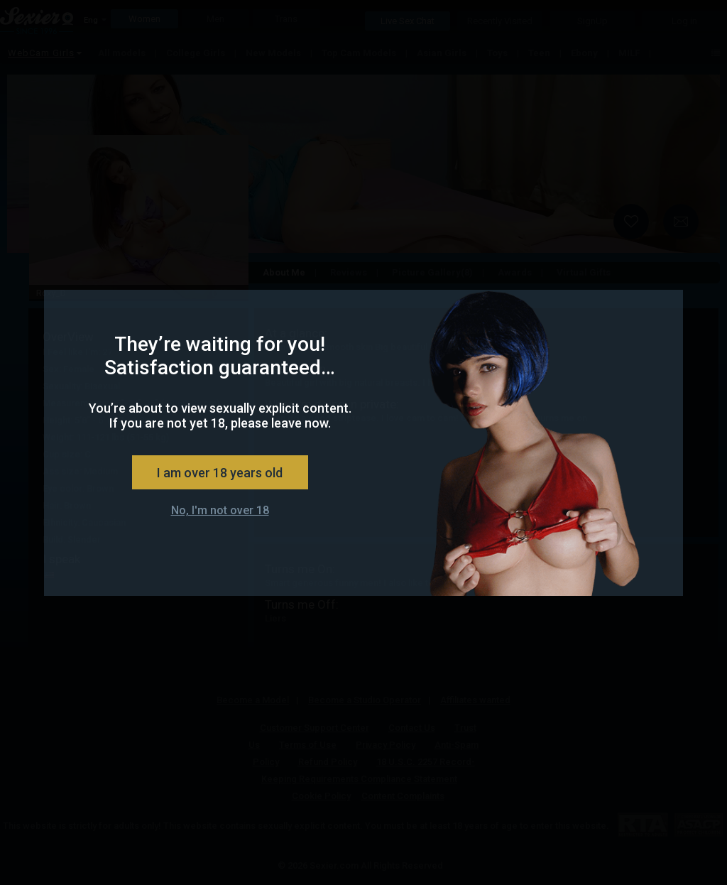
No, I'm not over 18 (220, 510)
